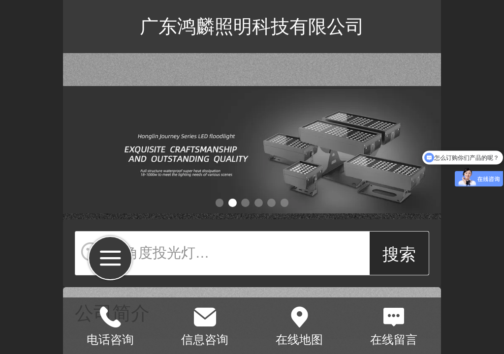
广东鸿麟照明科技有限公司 (252, 26)
